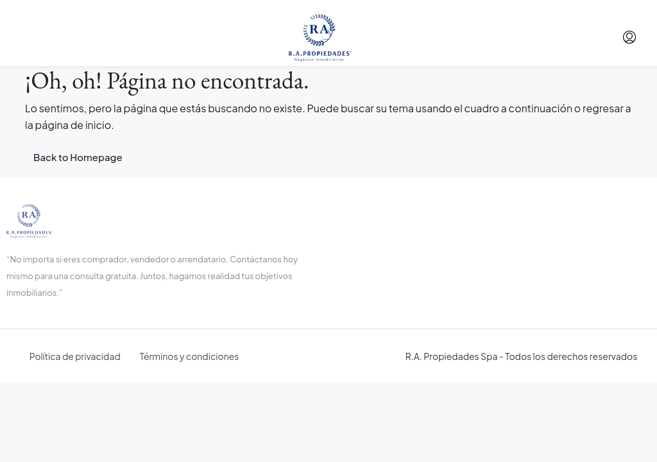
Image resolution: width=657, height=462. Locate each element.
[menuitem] (629, 37)
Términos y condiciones (189, 356)
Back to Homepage (78, 157)
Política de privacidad (75, 356)
